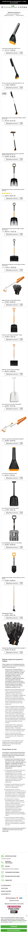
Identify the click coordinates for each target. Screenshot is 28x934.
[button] (21, 53)
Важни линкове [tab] (6, 891)
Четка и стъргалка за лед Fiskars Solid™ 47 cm (13, 83)
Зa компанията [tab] (6, 885)
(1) (11, 193)
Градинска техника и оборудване (12, 14)
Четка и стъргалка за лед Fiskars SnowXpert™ (13, 439)
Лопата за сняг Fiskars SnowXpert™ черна (12, 335)
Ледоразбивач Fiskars (7, 613)
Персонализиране (13, 930)
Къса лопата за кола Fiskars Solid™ (10, 508)
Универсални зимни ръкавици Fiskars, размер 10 (14, 648)
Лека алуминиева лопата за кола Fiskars (12, 542)
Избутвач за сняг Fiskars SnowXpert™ (11, 369)
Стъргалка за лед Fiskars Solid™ (9, 473)
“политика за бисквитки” (19, 922)
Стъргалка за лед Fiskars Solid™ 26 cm (11, 48)
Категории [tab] (4, 888)
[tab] (14, 894)
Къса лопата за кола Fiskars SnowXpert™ (12, 404)
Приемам (13, 926)
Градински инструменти (9, 15)
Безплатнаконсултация (8, 862)
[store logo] (10, 6)
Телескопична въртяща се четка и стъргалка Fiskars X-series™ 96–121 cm (13, 154)
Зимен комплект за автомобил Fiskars (11, 300)
